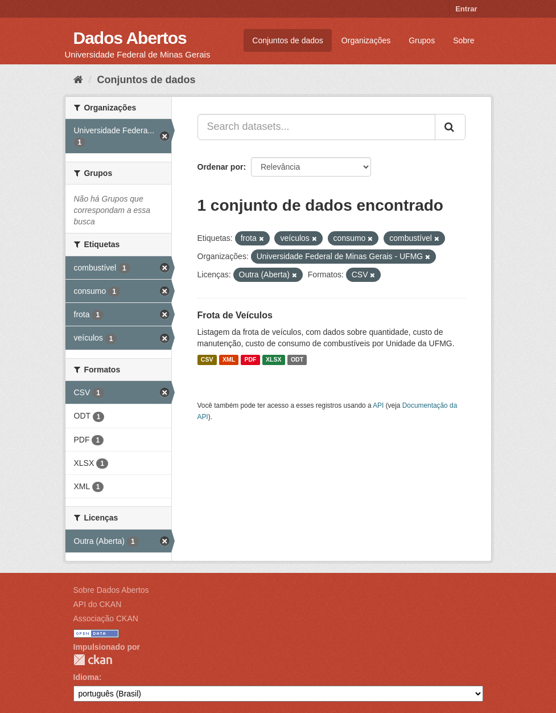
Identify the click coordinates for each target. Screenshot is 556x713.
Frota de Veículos (235, 315)
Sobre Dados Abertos (111, 590)
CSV (207, 359)
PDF (251, 359)
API (378, 405)
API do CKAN (97, 604)
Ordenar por (220, 166)
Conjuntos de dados (287, 40)
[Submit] (450, 127)
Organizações (365, 40)
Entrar (466, 9)
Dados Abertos (130, 37)
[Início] (78, 79)
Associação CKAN (105, 618)
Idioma (86, 677)
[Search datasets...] (316, 127)
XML (229, 359)
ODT (297, 359)
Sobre (463, 40)
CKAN (92, 660)
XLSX (273, 359)
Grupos (422, 40)
